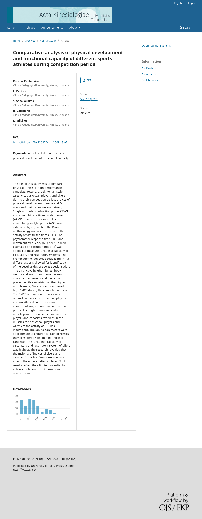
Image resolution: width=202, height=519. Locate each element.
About (73, 27)
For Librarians (150, 80)
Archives (29, 27)
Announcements (52, 27)
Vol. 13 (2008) (48, 40)
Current (12, 27)
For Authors (149, 74)
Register (179, 3)
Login (191, 3)
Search (186, 27)
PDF (88, 80)
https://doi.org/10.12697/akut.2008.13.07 (40, 142)
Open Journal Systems (156, 45)
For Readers (149, 68)
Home (16, 40)
